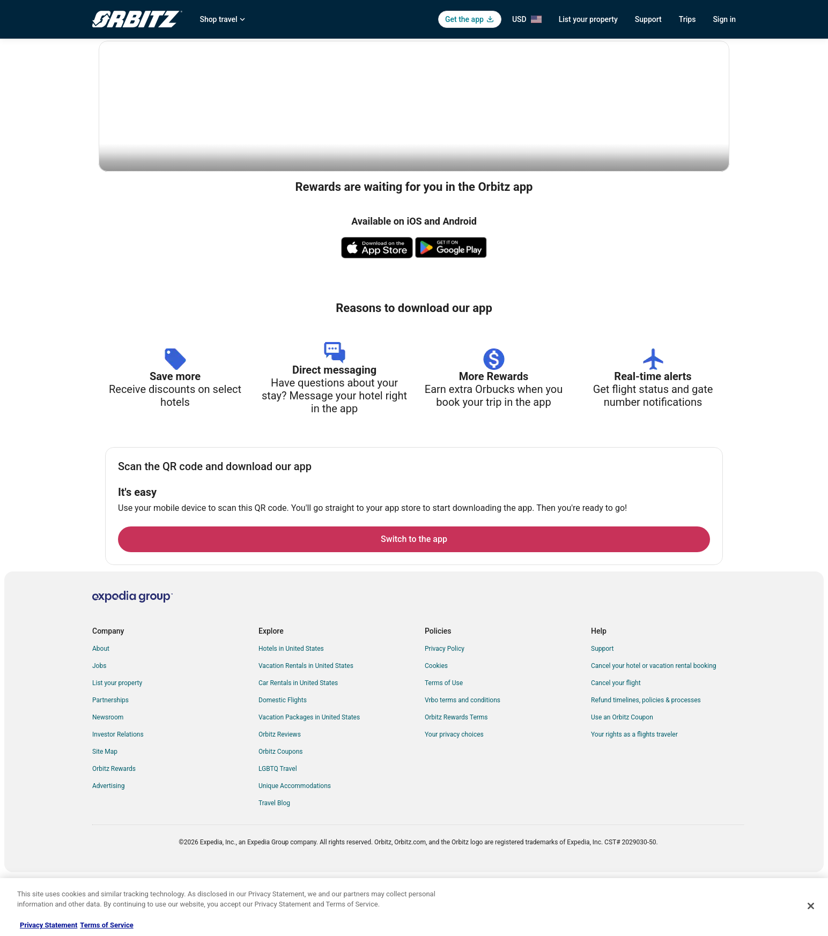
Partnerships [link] (110, 757)
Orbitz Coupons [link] (280, 809)
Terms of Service (106, 925)
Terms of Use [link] (444, 740)
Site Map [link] (104, 809)
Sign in (724, 19)
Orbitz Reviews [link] (279, 792)
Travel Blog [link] (274, 860)
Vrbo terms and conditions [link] (462, 757)
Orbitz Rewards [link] (114, 826)
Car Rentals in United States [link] (298, 740)
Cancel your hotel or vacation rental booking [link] (653, 723)
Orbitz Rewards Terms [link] (456, 774)
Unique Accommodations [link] (294, 843)
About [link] (100, 706)
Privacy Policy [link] (444, 706)
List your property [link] (117, 740)
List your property (588, 19)
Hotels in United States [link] (291, 706)
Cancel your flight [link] (616, 740)
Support (648, 19)
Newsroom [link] (107, 774)
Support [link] (602, 706)
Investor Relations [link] (118, 792)
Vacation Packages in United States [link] (309, 774)
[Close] (811, 906)
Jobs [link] (99, 723)
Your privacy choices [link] (454, 792)
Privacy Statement (48, 925)
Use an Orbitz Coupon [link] (622, 774)
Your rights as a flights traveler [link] (634, 792)
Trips (687, 19)
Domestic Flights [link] (282, 757)
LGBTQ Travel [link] (277, 826)
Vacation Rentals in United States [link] (305, 723)
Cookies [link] (436, 723)
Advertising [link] (108, 843)
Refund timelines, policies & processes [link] (646, 757)
